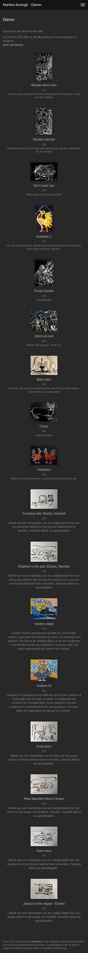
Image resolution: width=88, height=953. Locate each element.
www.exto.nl (37, 941)
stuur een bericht (13, 44)
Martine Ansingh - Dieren (22, 5)
